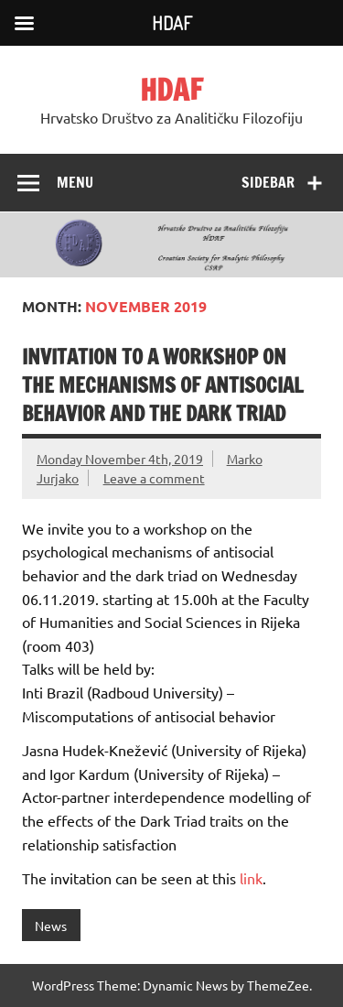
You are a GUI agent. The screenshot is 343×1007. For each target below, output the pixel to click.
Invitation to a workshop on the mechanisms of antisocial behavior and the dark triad (163, 385)
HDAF (171, 90)
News (51, 925)
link (251, 878)
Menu (75, 182)
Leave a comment (154, 478)
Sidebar (268, 182)
